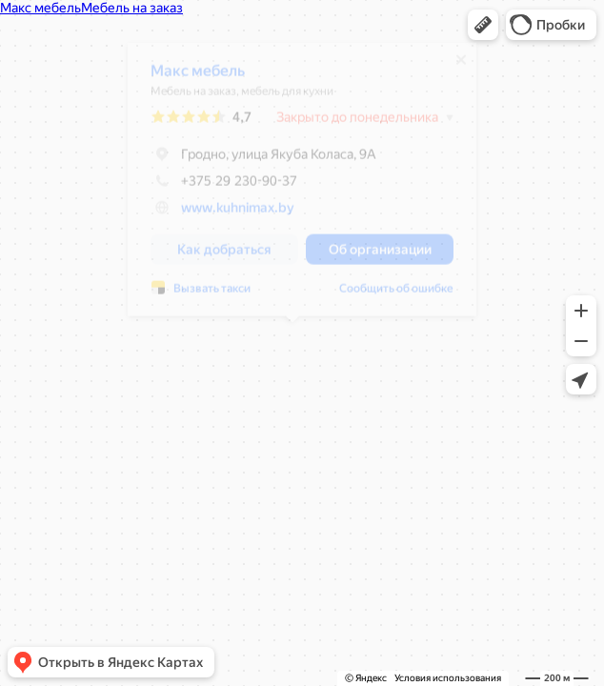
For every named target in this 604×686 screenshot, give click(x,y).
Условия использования (447, 678)
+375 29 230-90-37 (214, 187)
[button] (483, 25)
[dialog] (292, 186)
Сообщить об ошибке (387, 295)
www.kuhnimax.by (228, 214)
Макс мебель (188, 78)
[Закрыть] (451, 66)
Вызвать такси (202, 295)
